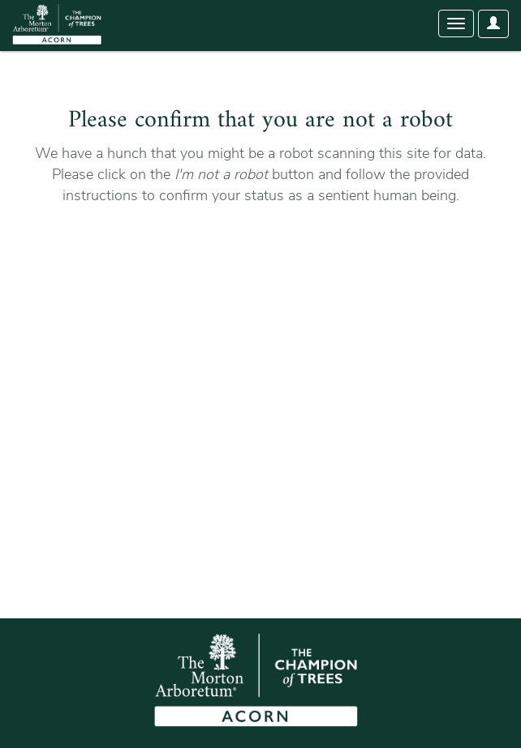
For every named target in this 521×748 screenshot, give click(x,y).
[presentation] (155, 257)
